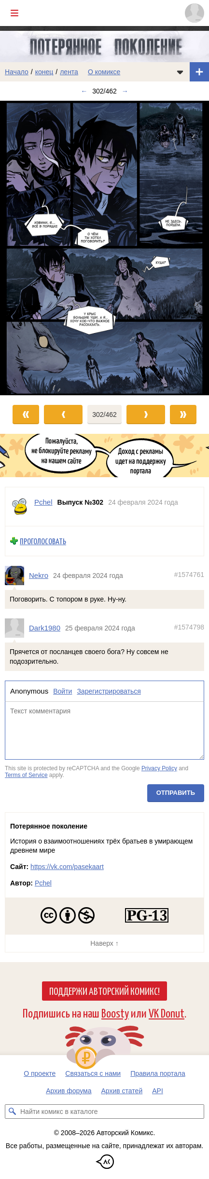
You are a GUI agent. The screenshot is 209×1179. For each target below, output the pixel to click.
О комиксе (104, 72)
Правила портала (157, 1073)
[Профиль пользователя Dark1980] (17, 628)
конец (44, 72)
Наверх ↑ (104, 943)
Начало (16, 72)
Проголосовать (43, 541)
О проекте (40, 1073)
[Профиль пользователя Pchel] (19, 506)
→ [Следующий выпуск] (125, 91)
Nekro (38, 575)
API (157, 1091)
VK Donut (166, 1012)
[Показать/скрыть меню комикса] (180, 71)
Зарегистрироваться (108, 692)
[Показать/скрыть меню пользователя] (194, 13)
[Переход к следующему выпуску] (104, 248)
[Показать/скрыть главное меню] (14, 13)
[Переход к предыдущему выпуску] (26, 248)
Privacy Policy (159, 768)
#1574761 (189, 574)
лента (69, 72)
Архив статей (122, 1091)
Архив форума (68, 1091)
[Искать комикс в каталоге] (12, 1111)
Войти (62, 692)
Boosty (115, 1012)
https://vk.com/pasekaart (67, 867)
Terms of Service (26, 775)
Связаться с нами (93, 1073)
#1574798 (189, 627)
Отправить (175, 793)
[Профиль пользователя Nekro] (17, 575)
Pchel (43, 883)
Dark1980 (44, 628)
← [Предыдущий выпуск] (84, 91)
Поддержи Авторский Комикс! (104, 990)
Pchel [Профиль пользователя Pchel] (43, 502)
